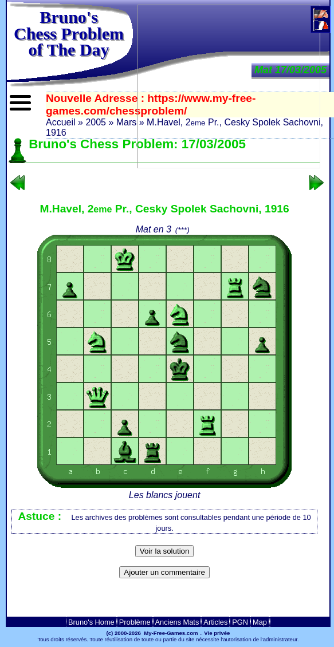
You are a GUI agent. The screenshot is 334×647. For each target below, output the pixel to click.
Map (260, 622)
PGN (240, 622)
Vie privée (217, 633)
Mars (126, 122)
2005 (95, 122)
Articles (215, 622)
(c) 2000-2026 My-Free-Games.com (152, 633)
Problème (135, 622)
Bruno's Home (91, 622)
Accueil (61, 122)
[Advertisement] (164, 601)
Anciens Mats (177, 622)
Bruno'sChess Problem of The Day (69, 33)
